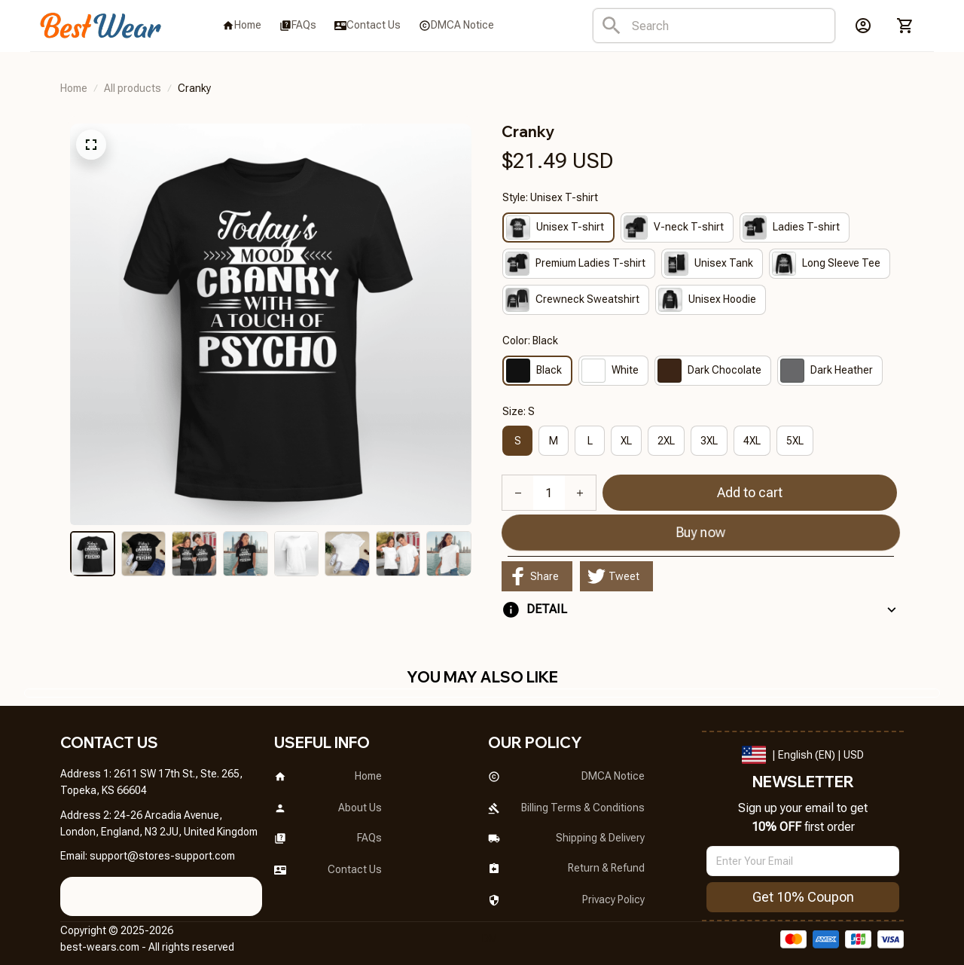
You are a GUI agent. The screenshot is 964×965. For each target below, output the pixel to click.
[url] (162, 848)
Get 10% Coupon (803, 888)
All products (132, 88)
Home (73, 88)
